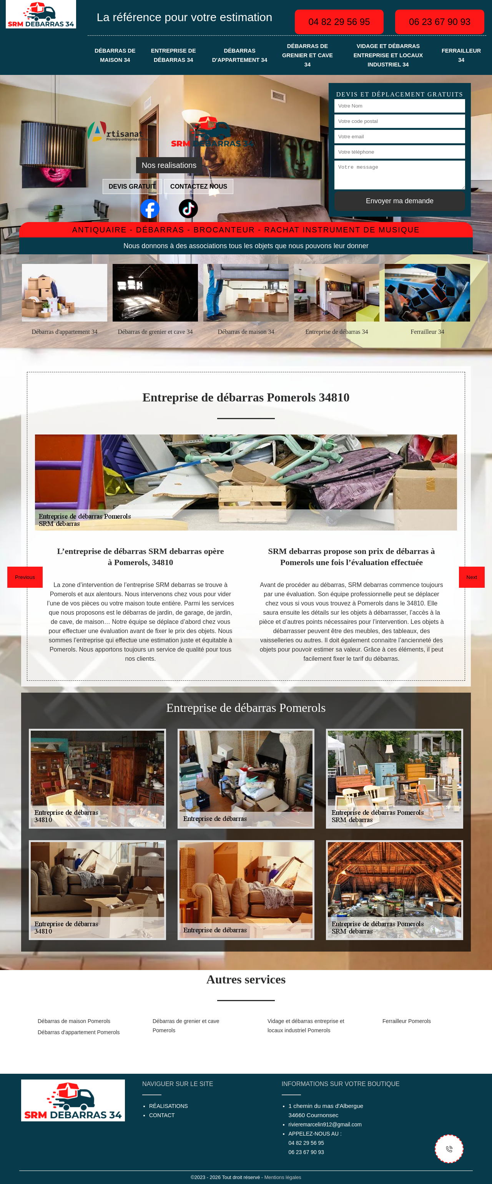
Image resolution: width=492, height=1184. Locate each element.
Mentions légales (282, 1177)
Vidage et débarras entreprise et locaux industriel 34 (388, 55)
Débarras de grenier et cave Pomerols (186, 1025)
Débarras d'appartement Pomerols (79, 1032)
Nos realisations (169, 165)
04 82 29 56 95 (339, 22)
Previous (25, 577)
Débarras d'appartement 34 (239, 55)
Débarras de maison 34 (115, 55)
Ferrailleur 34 (461, 55)
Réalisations (168, 1106)
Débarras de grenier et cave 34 (307, 55)
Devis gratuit (132, 186)
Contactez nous (198, 186)
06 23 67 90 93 (439, 22)
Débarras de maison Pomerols (74, 1021)
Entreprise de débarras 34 (173, 55)
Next (472, 577)
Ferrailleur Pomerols (406, 1021)
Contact (162, 1115)
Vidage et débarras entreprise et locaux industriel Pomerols (306, 1025)
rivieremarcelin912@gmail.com (325, 1124)
